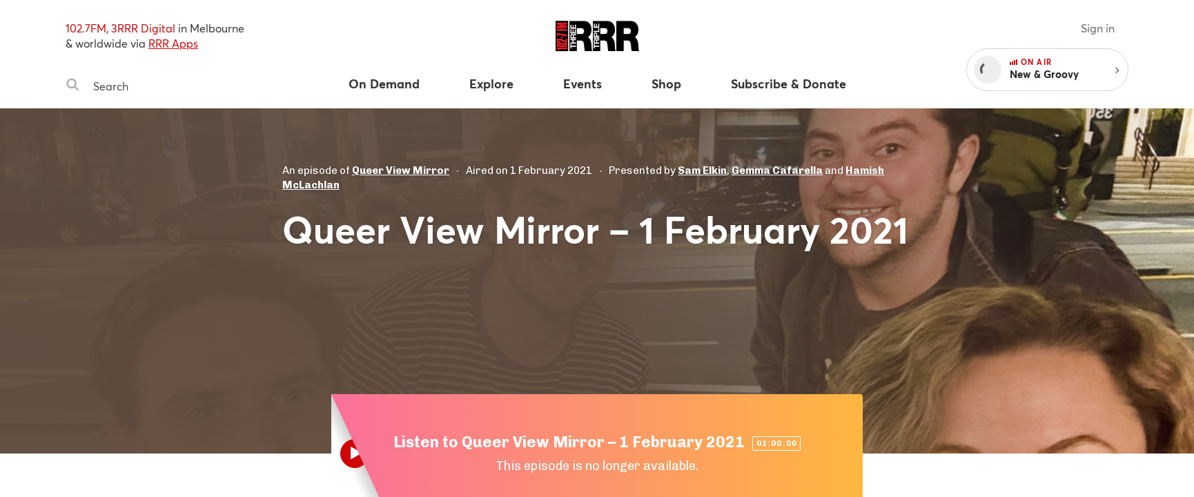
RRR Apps (173, 43)
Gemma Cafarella (777, 170)
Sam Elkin (702, 170)
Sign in (1098, 28)
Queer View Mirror (400, 170)
